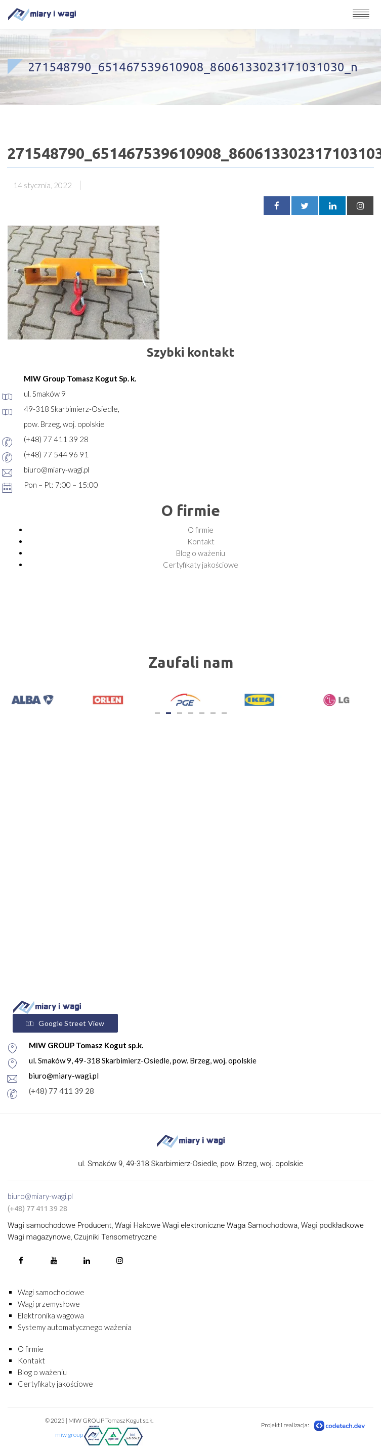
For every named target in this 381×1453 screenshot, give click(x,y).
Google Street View (65, 1023)
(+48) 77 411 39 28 (61, 1090)
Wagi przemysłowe (49, 1303)
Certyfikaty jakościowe (200, 564)
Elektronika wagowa (51, 1315)
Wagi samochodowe (51, 1292)
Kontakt (201, 541)
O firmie (201, 529)
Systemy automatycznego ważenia (75, 1327)
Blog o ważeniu (200, 553)
